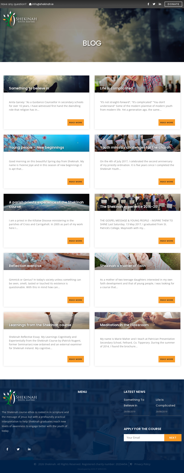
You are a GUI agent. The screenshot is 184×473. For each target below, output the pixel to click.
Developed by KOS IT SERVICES (92, 469)
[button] (180, 19)
